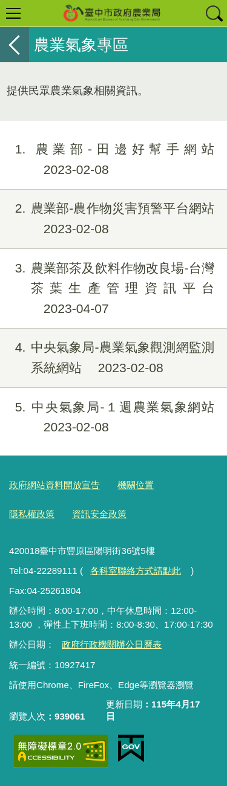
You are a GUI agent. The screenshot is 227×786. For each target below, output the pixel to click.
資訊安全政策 (99, 514)
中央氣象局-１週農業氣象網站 (107, 417)
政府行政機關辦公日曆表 (112, 644)
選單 (13, 13)
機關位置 (135, 485)
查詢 (213, 13)
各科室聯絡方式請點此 (135, 570)
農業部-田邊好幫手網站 (107, 159)
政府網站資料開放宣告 (54, 485)
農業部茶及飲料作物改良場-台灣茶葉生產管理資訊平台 (107, 288)
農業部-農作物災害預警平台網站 (107, 218)
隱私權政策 (31, 514)
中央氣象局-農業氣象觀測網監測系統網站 (107, 357)
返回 (14, 44)
